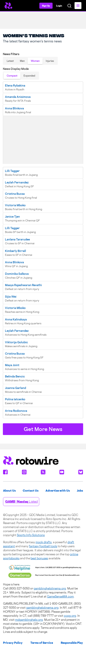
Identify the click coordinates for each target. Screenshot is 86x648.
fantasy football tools (43, 546)
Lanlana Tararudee (17, 239)
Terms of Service (41, 643)
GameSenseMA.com (60, 596)
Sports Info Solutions (31, 535)
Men (22, 60)
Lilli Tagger (12, 171)
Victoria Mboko (15, 205)
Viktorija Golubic (16, 342)
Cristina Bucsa (15, 194)
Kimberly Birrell (15, 251)
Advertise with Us (57, 490)
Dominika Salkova (17, 274)
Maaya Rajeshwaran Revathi (23, 285)
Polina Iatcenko (15, 399)
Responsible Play (72, 643)
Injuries (50, 60)
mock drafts (44, 542)
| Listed (21, 501)
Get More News (43, 429)
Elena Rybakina (15, 85)
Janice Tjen (12, 216)
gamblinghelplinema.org (50, 588)
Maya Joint (12, 365)
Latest (10, 60)
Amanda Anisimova (18, 97)
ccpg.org (70, 615)
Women (35, 60)
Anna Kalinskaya (16, 319)
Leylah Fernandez (17, 182)
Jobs (80, 490)
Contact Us (30, 490)
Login (59, 5)
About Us (9, 490)
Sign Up (46, 5)
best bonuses (39, 558)
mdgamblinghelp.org (29, 620)
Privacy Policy (13, 643)
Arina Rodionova (16, 411)
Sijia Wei (10, 296)
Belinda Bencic (15, 376)
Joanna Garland (15, 388)
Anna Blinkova (14, 108)
